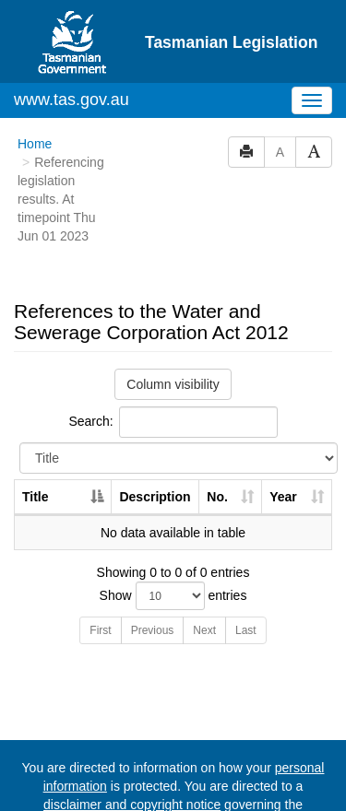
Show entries (173, 525)
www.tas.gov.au (71, 28)
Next (204, 559)
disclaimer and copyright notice (132, 733)
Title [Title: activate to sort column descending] (35, 425)
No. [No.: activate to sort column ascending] (217, 425)
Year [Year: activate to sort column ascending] (283, 425)
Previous (152, 559)
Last (246, 559)
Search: (172, 351)
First (100, 559)
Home (35, 72)
